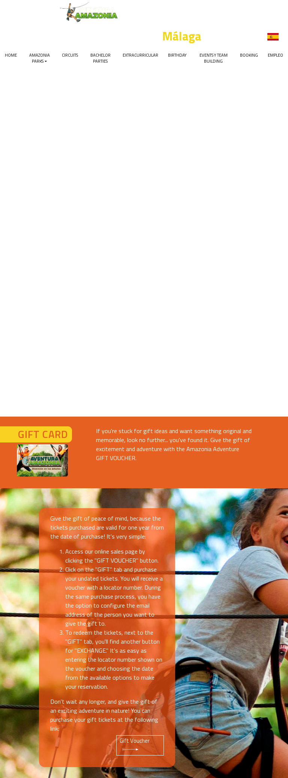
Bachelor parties (100, 58)
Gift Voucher (135, 744)
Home (11, 55)
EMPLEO (275, 55)
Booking (249, 55)
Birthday (177, 55)
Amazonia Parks (39, 58)
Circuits (70, 55)
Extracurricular (140, 55)
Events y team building (214, 58)
